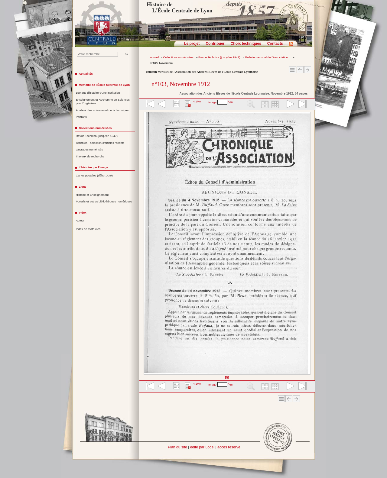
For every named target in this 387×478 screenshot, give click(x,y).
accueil (154, 57)
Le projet (192, 43)
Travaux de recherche (90, 156)
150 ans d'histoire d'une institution (98, 92)
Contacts (275, 43)
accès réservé (228, 447)
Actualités (86, 73)
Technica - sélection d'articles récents (100, 142)
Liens (82, 186)
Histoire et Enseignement (92, 194)
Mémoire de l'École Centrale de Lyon (104, 84)
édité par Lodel (202, 447)
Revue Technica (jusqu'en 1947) (219, 57)
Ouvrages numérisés (89, 149)
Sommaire (292, 69)
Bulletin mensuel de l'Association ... (268, 57)
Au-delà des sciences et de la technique (102, 110)
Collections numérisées (178, 57)
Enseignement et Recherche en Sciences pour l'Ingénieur (103, 101)
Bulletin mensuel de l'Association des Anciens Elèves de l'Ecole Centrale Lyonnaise (202, 71)
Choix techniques (245, 43)
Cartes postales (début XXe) (94, 175)
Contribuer (215, 43)
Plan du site (177, 447)
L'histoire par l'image (93, 167)
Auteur (80, 220)
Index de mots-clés (88, 229)
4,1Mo (197, 101)
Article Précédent (300, 69)
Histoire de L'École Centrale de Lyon (179, 8)
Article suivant (307, 69)
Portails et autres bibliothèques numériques (104, 201)
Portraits (81, 116)
